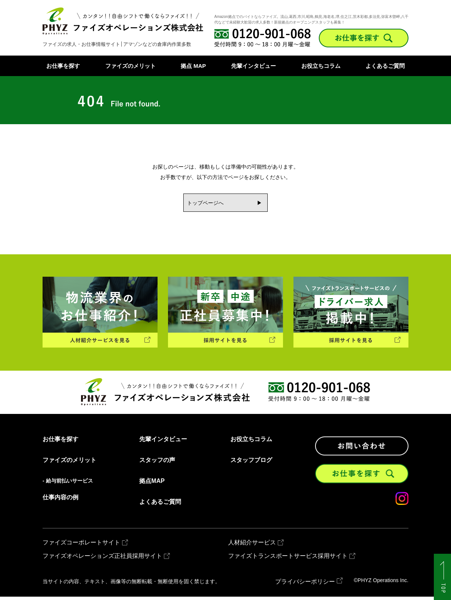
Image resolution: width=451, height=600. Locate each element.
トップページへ (203, 203)
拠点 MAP (193, 66)
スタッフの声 (157, 464)
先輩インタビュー (253, 66)
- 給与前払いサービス (68, 484)
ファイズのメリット (130, 66)
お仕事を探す (63, 66)
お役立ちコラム (320, 66)
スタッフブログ (251, 464)
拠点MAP (152, 484)
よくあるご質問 (385, 66)
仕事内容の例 (60, 501)
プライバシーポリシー (305, 585)
